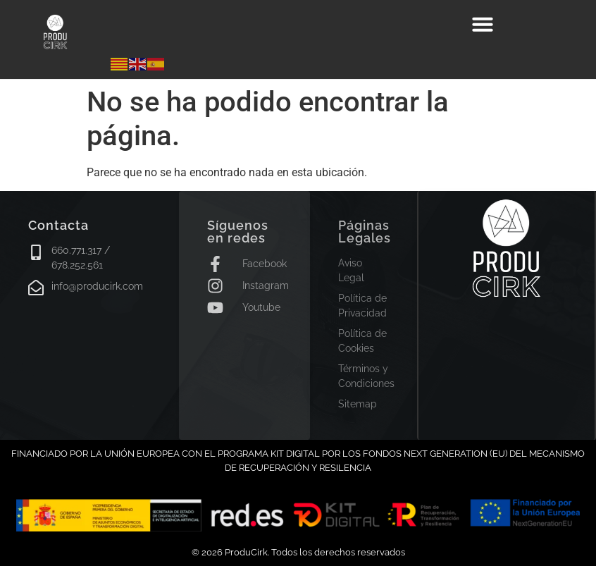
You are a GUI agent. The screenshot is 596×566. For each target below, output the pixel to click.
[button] (482, 24)
